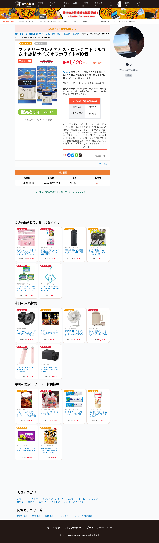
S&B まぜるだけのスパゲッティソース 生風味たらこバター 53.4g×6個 (49, 450)
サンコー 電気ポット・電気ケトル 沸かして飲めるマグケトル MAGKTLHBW (98, 333)
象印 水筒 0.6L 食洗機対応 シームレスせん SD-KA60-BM (74, 252)
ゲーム (66, 22)
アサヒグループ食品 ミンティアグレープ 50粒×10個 (26, 450)
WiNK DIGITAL (22, 328)
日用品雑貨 (66, 34)
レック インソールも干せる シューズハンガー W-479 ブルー (50, 288)
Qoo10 (19, 365)
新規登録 (139, 4)
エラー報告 (103, 164)
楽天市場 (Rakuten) (23, 284)
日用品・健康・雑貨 (52, 34)
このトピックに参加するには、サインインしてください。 (63, 191)
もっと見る (84, 147)
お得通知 (85, 4)
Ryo (97, 183)
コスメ (93, 22)
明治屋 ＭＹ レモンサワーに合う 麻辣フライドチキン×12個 (50, 333)
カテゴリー (53, 4)
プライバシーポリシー (99, 527)
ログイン (127, 4)
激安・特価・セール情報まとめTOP (29, 34)
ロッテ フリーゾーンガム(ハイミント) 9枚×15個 (73, 413)
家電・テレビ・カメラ (25, 22)
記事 (111, 4)
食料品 (85, 22)
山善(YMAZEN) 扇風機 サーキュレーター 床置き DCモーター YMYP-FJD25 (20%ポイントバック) (74, 333)
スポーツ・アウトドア (107, 22)
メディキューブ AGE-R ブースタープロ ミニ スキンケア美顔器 (26, 369)
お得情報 (40, 4)
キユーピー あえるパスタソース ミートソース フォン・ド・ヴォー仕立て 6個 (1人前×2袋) (26, 414)
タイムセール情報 (70, 4)
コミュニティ (99, 4)
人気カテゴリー (8, 22)
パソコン (76, 22)
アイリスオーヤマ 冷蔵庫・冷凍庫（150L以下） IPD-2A (50, 369)
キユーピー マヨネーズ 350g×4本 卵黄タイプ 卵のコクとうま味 (98, 414)
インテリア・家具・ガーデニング (48, 22)
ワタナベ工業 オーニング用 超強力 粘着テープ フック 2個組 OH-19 (98, 252)
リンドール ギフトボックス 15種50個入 (49, 413)
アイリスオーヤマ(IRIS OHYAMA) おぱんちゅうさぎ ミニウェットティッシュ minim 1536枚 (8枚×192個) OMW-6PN (26, 252)
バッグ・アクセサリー (127, 22)
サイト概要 (53, 527)
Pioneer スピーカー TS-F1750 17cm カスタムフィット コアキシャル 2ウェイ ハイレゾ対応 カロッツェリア (26, 333)
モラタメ (44, 328)
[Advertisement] (62, 207)
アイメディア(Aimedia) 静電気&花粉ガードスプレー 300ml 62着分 (50, 252)
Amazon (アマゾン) (23, 247)
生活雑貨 (76, 34)
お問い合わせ (73, 527)
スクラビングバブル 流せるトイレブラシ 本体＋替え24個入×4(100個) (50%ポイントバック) (26, 288)
